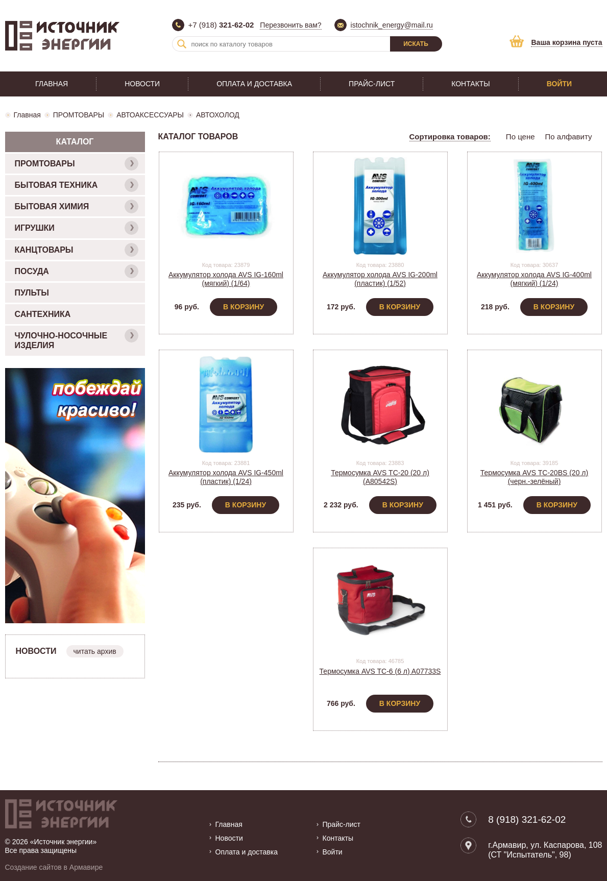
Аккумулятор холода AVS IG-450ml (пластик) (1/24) (225, 477)
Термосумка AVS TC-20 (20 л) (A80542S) (380, 477)
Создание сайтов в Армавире (54, 867)
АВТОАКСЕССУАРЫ (150, 115)
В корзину (243, 307)
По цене (520, 136)
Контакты (470, 84)
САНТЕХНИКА (43, 314)
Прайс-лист (372, 84)
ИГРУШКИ (76, 228)
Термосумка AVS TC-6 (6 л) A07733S (380, 671)
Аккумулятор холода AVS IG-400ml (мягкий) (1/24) (534, 279)
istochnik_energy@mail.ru (392, 25)
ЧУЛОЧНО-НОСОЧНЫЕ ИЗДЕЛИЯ (76, 339)
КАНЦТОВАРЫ (76, 250)
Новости (142, 84)
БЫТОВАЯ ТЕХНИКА (76, 185)
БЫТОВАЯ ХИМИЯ (76, 206)
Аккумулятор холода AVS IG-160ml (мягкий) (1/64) (225, 279)
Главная (51, 84)
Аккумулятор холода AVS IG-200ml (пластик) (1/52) (380, 279)
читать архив (95, 651)
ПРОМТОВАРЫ (78, 115)
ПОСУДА (76, 271)
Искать (415, 43)
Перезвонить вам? (290, 25)
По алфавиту (568, 136)
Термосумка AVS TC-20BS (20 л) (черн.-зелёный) (534, 477)
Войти (559, 84)
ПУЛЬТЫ (32, 292)
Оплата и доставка (254, 84)
